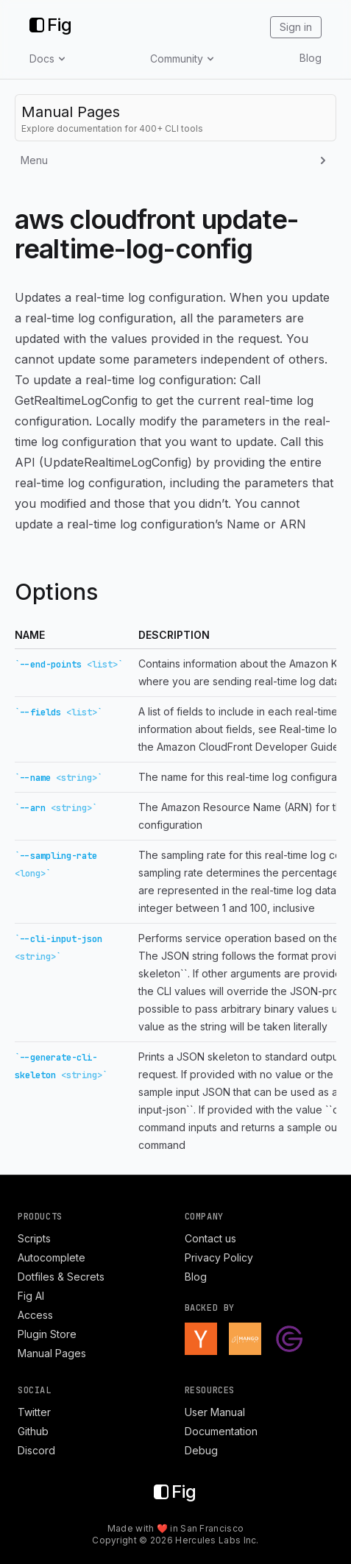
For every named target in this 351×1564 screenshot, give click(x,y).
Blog (310, 58)
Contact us (210, 1238)
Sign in (296, 27)
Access (35, 1315)
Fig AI (31, 1295)
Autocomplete (51, 1257)
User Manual (215, 1412)
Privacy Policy (219, 1257)
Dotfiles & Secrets (61, 1276)
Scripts (34, 1238)
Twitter (34, 1412)
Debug (201, 1450)
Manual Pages (52, 1353)
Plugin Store (47, 1334)
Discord (36, 1450)
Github (33, 1431)
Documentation (221, 1431)
